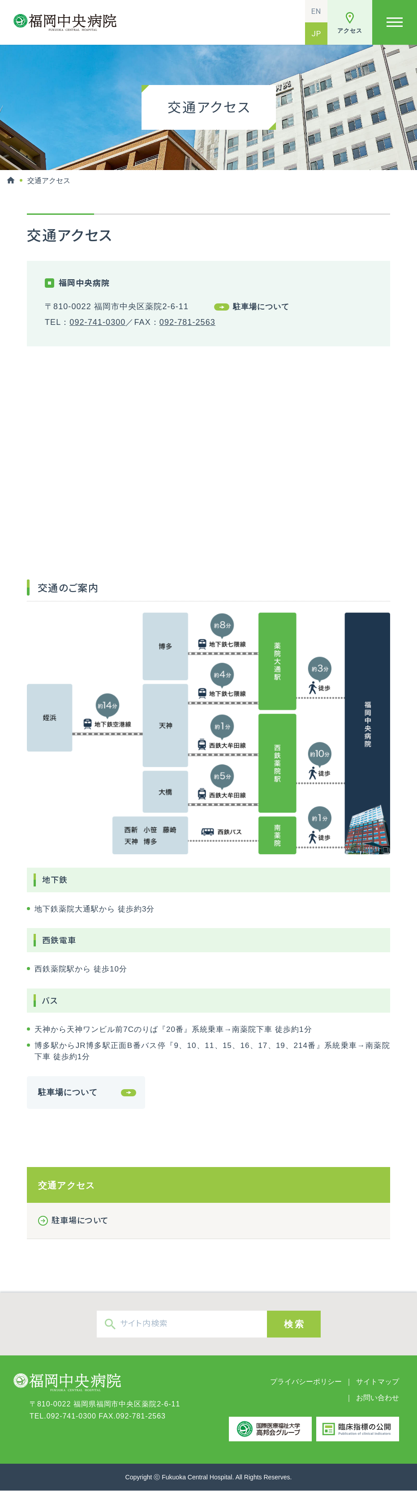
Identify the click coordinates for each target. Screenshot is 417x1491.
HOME (11, 180)
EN (316, 11)
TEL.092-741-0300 (63, 1416)
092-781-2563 (187, 322)
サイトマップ (377, 1381)
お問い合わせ (377, 1398)
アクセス (349, 30)
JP (316, 33)
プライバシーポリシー (306, 1381)
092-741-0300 (97, 322)
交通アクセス (66, 1185)
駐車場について (261, 306)
